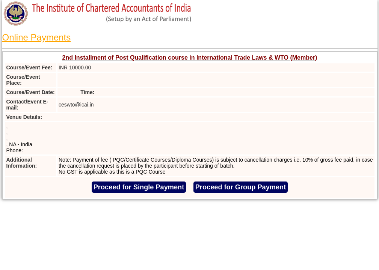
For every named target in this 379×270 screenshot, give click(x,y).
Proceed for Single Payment (139, 187)
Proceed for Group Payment (240, 187)
